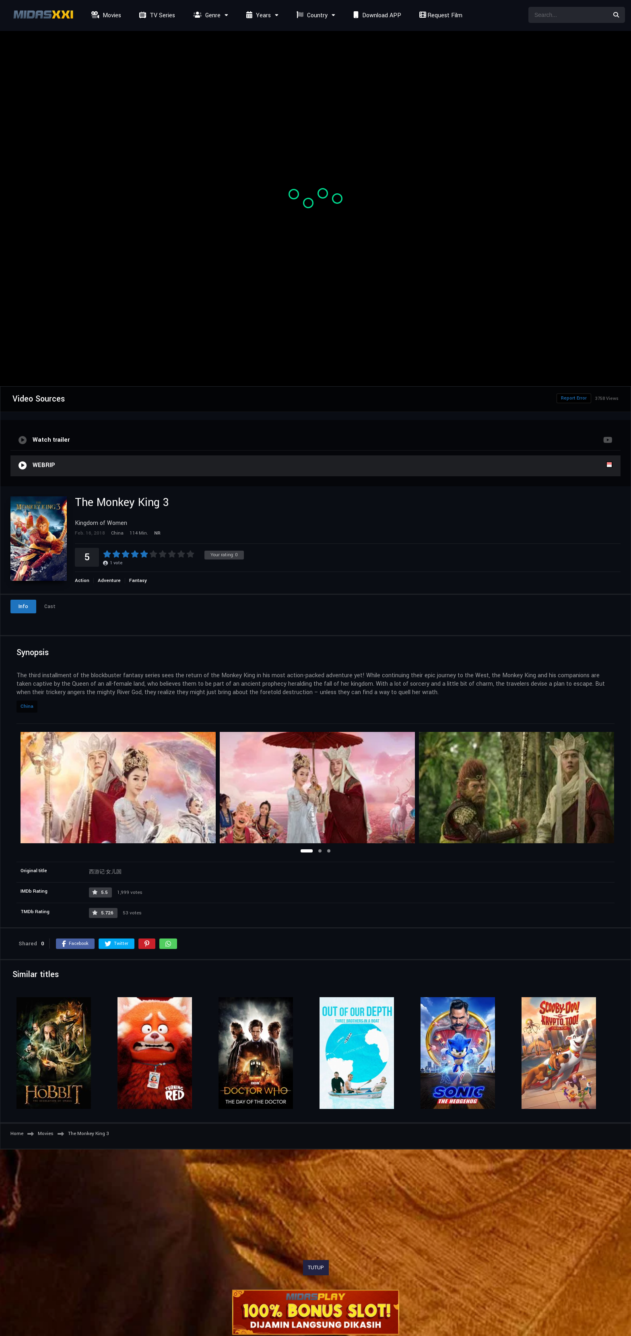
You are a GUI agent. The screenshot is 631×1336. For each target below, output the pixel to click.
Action (82, 580)
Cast (50, 606)
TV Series (156, 15)
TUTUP (316, 1267)
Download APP (376, 15)
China (27, 706)
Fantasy (138, 580)
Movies (105, 15)
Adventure (109, 580)
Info (23, 606)
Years (257, 15)
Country (311, 15)
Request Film (439, 15)
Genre (206, 15)
